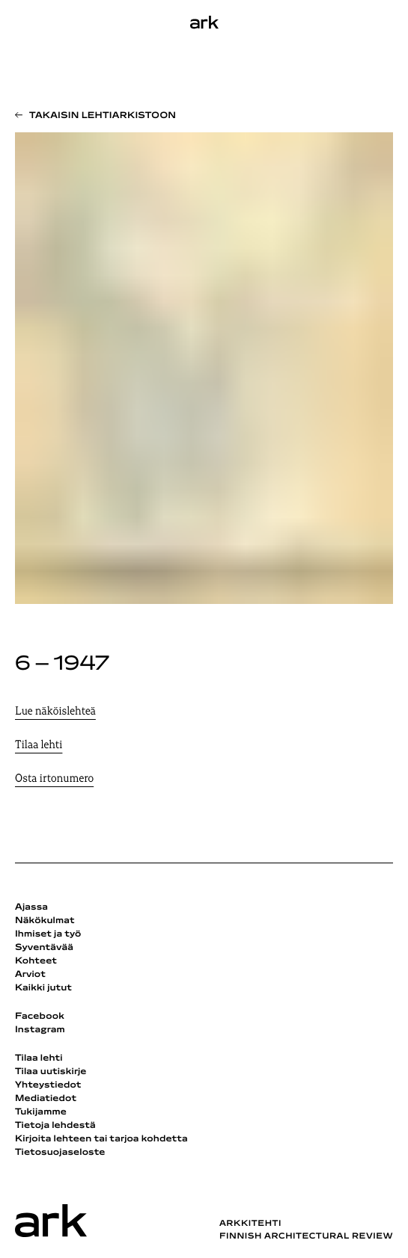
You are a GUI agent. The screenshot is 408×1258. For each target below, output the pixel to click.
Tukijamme (41, 1112)
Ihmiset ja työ (48, 934)
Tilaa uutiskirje (51, 1071)
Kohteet (36, 961)
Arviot (30, 974)
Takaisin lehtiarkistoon (102, 115)
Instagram (40, 1030)
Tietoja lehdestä (55, 1125)
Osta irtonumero (54, 779)
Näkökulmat (45, 920)
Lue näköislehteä (55, 712)
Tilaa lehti (38, 745)
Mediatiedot (45, 1098)
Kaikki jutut (43, 988)
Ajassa (31, 907)
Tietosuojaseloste (60, 1152)
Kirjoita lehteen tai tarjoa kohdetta (101, 1139)
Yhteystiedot (48, 1085)
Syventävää (44, 947)
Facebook (39, 1016)
